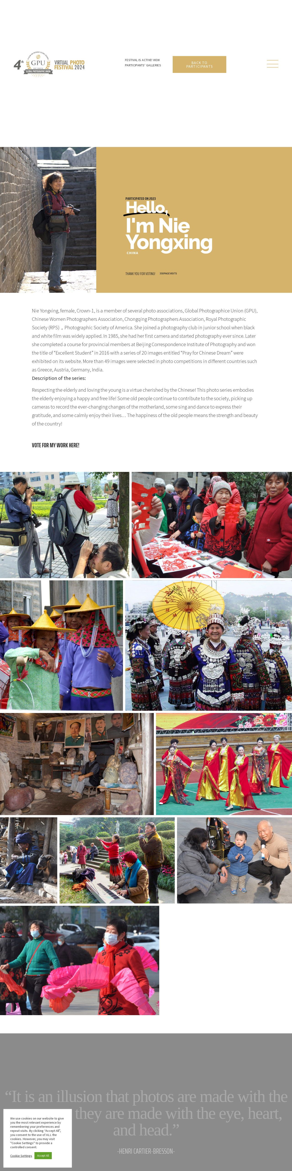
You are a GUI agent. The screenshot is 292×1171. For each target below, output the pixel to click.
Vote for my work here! (55, 445)
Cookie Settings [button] (21, 1156)
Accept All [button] (43, 1156)
